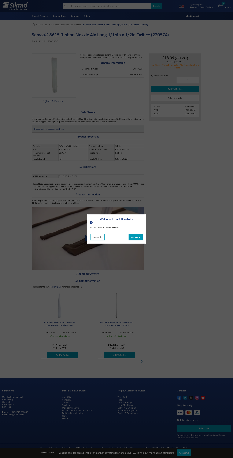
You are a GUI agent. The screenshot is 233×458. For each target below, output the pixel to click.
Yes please (135, 237)
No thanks (97, 237)
